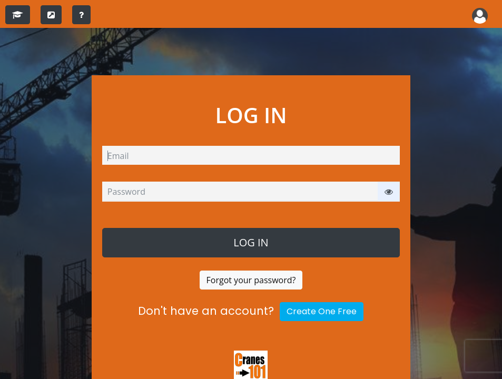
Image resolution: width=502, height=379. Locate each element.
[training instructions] (81, 14)
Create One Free (322, 311)
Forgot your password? (251, 280)
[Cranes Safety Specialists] (251, 366)
